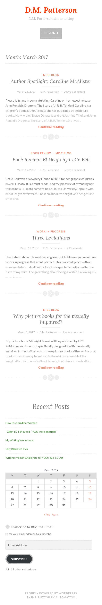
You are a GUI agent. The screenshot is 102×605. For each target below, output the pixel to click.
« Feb (47, 514)
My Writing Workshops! (20, 440)
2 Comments (74, 248)
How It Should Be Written (21, 422)
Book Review (41, 153)
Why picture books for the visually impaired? (51, 319)
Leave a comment (74, 91)
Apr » (55, 514)
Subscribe (19, 559)
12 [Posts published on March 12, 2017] (89, 487)
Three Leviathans (51, 238)
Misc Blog (51, 75)
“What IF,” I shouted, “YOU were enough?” (31, 431)
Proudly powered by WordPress (51, 593)
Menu (53, 33)
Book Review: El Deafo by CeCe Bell (51, 159)
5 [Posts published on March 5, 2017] (90, 481)
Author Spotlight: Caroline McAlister (51, 81)
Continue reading (58, 126)
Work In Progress (51, 231)
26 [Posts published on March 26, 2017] (89, 499)
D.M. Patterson (51, 10)
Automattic (65, 597)
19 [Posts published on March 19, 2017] (89, 493)
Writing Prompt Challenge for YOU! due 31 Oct (34, 457)
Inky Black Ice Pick (16, 448)
